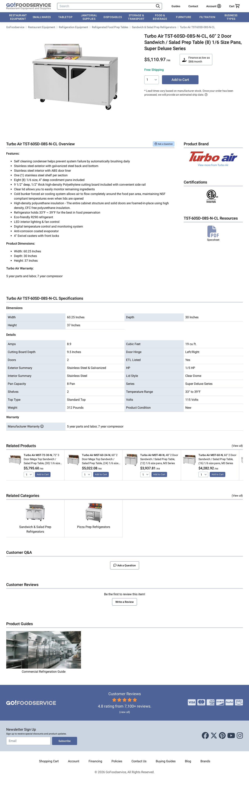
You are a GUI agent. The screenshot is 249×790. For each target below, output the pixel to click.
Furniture (183, 17)
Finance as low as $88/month (196, 59)
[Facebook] (205, 736)
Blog (188, 761)
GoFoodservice (15, 27)
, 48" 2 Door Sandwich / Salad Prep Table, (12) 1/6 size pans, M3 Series (159, 459)
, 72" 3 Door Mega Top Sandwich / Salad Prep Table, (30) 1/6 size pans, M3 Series (42, 459)
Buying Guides (166, 761)
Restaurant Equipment (18, 17)
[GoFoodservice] (28, 6)
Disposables (113, 17)
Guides (176, 6)
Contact (193, 6)
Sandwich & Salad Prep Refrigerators (154, 27)
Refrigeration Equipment (73, 27)
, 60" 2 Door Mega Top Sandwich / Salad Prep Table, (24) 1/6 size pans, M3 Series (100, 459)
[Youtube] (231, 736)
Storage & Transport (136, 17)
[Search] (106, 6)
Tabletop (65, 17)
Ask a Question (164, 143)
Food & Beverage (160, 17)
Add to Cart (180, 80)
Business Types (231, 17)
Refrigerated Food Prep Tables (110, 27)
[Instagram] (240, 736)
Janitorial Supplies (89, 17)
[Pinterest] (222, 736)
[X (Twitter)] (213, 736)
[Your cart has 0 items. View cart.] (234, 6)
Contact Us (138, 761)
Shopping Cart (49, 761)
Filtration (207, 17)
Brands (205, 761)
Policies (116, 761)
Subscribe (64, 740)
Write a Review (124, 601)
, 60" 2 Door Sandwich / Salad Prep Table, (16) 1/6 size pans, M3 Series (217, 459)
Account (73, 761)
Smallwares (42, 17)
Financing (95, 761)
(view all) (124, 712)
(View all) (237, 445)
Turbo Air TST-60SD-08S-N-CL (197, 27)
